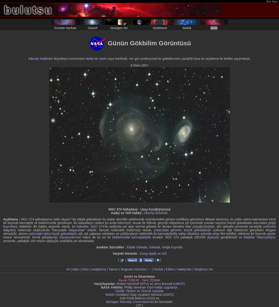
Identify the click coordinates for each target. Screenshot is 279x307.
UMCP (179, 284)
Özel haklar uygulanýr (162, 287)
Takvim (114, 269)
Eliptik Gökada (137, 247)
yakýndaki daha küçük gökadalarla (53, 233)
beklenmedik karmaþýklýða (131, 237)
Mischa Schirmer (156, 213)
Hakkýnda (184, 269)
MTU (144, 284)
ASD (150, 298)
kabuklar (82, 226)
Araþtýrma (98, 269)
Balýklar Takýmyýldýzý (260, 237)
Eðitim (170, 269)
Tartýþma (200, 269)
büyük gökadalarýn (197, 230)
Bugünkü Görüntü (133, 269)
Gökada (154, 247)
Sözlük (158, 269)
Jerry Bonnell (163, 284)
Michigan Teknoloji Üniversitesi (127, 302)
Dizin (85, 269)
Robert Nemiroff (128, 284)
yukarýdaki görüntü (167, 230)
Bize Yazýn (272, 1)
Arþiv (75, 269)
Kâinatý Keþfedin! (40, 58)
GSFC (168, 294)
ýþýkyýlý (213, 237)
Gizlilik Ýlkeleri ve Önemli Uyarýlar (139, 291)
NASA (109, 294)
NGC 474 (97, 226)
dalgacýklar (77, 230)
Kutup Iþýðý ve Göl (153, 253)
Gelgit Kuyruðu (172, 247)
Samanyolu (67, 237)
